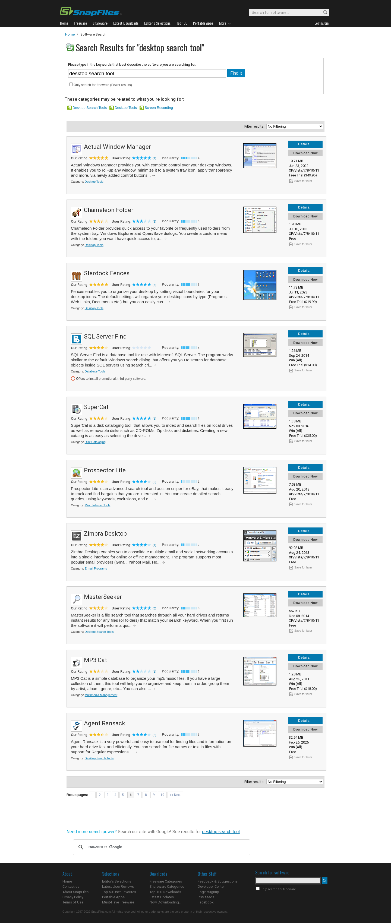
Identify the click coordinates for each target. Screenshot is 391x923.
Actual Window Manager (117, 146)
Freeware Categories (166, 881)
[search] (161, 847)
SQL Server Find (105, 336)
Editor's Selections (116, 881)
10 (162, 795)
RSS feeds (206, 897)
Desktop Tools (126, 108)
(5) (154, 608)
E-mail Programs (96, 568)
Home (70, 34)
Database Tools (95, 371)
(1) (154, 158)
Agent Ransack (104, 723)
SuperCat (96, 407)
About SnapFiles (75, 892)
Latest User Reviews (118, 886)
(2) (154, 481)
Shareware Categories (167, 886)
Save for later (303, 180)
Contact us (70, 886)
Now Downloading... (165, 902)
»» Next (175, 795)
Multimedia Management (101, 695)
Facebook (206, 902)
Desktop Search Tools (89, 108)
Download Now (305, 153)
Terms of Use (72, 902)
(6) (154, 284)
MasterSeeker (103, 596)
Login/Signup (208, 892)
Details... (305, 144)
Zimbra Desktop (105, 533)
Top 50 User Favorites (119, 892)
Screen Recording (159, 108)
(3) (154, 221)
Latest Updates (162, 897)
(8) (154, 734)
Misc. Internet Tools (98, 505)
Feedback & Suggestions (218, 881)
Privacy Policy (72, 897)
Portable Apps (113, 897)
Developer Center (211, 886)
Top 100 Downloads (165, 892)
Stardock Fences (107, 273)
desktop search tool (221, 831)
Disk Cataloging (95, 442)
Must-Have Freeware (118, 902)
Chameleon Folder (108, 210)
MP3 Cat (95, 660)
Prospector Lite (105, 470)
